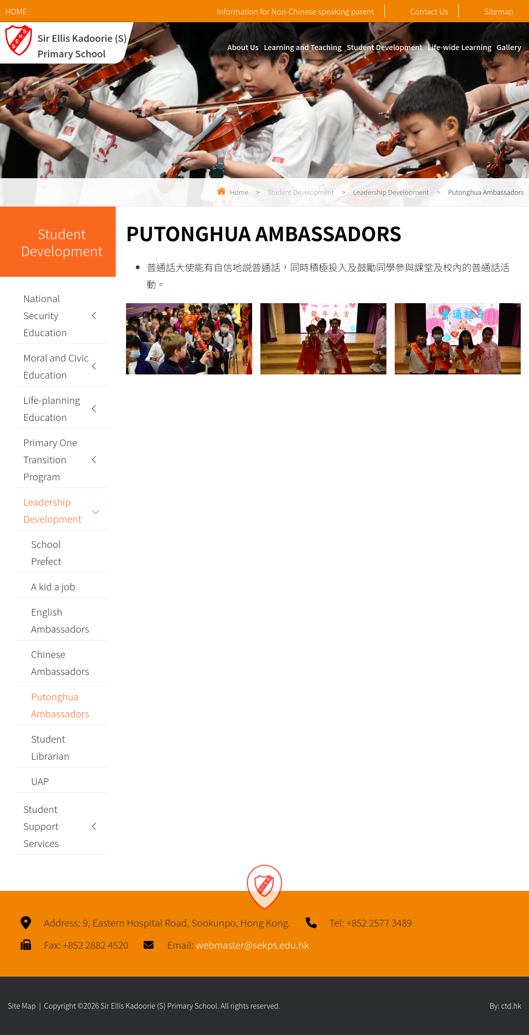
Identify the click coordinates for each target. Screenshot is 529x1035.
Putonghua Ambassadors (60, 704)
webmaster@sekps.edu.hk (252, 944)
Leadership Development (391, 192)
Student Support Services (41, 826)
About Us (242, 47)
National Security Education (45, 315)
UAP (40, 781)
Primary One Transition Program (50, 459)
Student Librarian (50, 747)
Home (239, 192)
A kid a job (53, 586)
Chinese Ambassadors (60, 662)
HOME (16, 11)
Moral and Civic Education (56, 366)
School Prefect (46, 552)
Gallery (508, 47)
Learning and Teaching (302, 47)
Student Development (385, 47)
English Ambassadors (60, 620)
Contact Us (420, 11)
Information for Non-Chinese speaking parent (295, 11)
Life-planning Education (51, 408)
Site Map (22, 1005)
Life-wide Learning (460, 47)
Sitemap (490, 11)
